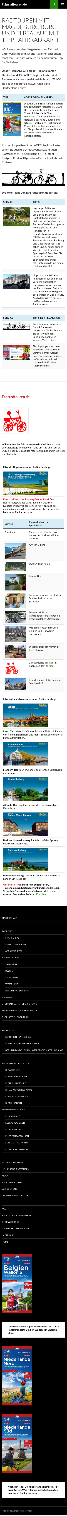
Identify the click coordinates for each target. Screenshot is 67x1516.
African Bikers (13, 951)
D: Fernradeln (13, 1103)
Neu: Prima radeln (12, 1162)
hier (43, 126)
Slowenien (11, 977)
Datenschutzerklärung (16, 1228)
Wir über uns (9, 1189)
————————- (9, 1202)
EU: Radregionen (15, 1122)
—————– (7, 924)
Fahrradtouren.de (14, 4)
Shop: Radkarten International (20, 1010)
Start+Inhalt (9, 918)
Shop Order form (12, 1182)
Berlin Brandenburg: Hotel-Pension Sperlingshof (34, 1050)
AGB (4, 1208)
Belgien (9, 970)
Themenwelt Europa (13, 1109)
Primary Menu (62, 4)
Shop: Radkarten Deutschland (19, 1004)
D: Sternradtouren (16, 1083)
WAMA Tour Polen (15, 944)
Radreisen (8, 931)
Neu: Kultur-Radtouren (15, 1169)
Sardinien (11, 964)
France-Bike (12, 937)
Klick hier (41, 894)
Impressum (8, 1235)
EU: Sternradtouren (17, 1136)
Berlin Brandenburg (17, 990)
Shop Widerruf (10, 1222)
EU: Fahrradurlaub (16, 1149)
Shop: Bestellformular (15, 1017)
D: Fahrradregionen (17, 1076)
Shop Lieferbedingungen (16, 1215)
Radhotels (8, 1030)
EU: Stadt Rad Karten (17, 1142)
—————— (7, 1023)
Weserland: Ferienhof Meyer (22, 1043)
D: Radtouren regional (18, 1089)
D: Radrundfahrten (16, 1096)
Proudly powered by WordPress (17, 1510)
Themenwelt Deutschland (17, 1063)
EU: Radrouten (14, 1116)
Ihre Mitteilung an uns (15, 1195)
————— (6, 1156)
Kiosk (5, 1175)
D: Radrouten (13, 1070)
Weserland (11, 984)
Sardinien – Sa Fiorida (18, 1037)
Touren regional (12, 957)
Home (5, 1241)
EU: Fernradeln (14, 1129)
